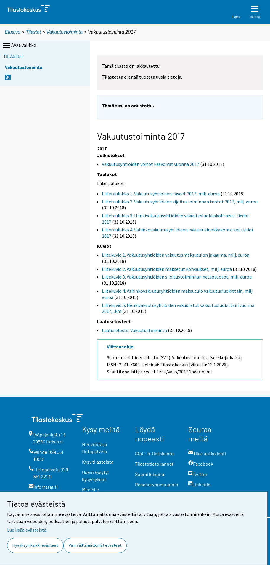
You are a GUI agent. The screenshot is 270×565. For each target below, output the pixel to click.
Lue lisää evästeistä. (27, 530)
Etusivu (12, 32)
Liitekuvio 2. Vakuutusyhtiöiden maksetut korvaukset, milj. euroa (167, 269)
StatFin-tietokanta (154, 453)
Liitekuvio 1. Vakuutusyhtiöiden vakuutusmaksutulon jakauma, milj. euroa (175, 255)
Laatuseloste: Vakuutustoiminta (134, 330)
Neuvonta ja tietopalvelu (94, 447)
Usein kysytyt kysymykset (95, 475)
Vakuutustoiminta (64, 32)
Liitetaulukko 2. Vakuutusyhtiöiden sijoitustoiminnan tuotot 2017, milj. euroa (180, 202)
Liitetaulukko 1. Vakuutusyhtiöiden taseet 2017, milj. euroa (161, 194)
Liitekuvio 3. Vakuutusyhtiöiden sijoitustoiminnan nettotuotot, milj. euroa (177, 277)
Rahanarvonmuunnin (156, 484)
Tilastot (33, 32)
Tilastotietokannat (154, 464)
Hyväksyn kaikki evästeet (35, 545)
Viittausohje (120, 346)
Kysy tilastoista (97, 461)
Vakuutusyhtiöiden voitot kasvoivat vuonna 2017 (150, 164)
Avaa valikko (19, 45)
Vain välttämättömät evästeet (95, 545)
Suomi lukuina (149, 474)
